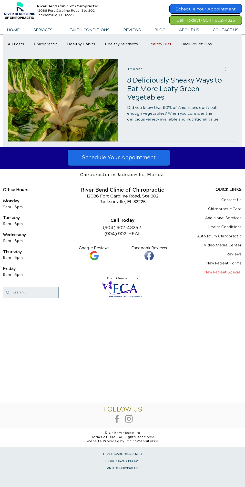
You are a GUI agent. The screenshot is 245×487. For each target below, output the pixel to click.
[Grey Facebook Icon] (117, 419)
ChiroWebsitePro (142, 441)
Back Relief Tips (196, 44)
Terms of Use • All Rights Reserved (123, 437)
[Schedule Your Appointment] (205, 9)
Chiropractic (45, 44)
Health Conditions (225, 227)
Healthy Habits (81, 44)
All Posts (16, 44)
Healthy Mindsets (121, 44)
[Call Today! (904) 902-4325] (205, 20)
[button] (42, 30)
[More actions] (227, 69)
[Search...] (30, 292)
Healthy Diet (160, 44)
